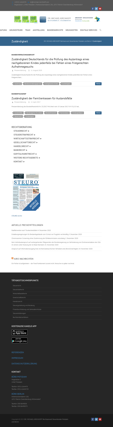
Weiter (98, 84)
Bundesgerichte (55, 30)
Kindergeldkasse (78, 113)
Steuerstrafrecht (18, 289)
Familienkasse (64, 113)
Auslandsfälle (18, 113)
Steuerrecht (18, 116)
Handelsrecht (17, 301)
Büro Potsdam (19, 376)
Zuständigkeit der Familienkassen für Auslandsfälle (42, 98)
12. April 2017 (35, 102)
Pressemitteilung (20, 70)
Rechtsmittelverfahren (20, 317)
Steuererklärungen (19, 313)
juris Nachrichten (23, 258)
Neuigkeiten (72, 30)
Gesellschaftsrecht (19, 297)
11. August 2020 (36, 70)
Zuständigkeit (66, 84)
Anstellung (39, 30)
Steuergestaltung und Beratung (24, 305)
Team (27, 30)
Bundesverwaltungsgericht (23, 55)
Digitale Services (88, 30)
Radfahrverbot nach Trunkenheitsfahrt (24, 230)
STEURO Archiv (17, 216)
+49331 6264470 (20, 2)
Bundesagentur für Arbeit (34, 113)
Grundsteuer (16, 30)
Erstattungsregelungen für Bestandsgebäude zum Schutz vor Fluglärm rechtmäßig (40, 234)
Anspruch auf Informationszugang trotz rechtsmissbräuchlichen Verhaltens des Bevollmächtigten (45, 249)
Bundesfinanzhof (19, 94)
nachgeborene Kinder (51, 84)
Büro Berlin (18, 393)
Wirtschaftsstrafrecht (20, 293)
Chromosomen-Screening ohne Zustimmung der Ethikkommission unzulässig (38, 238)
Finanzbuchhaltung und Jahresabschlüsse (27, 309)
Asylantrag (17, 84)
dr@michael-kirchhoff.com (39, 2)
